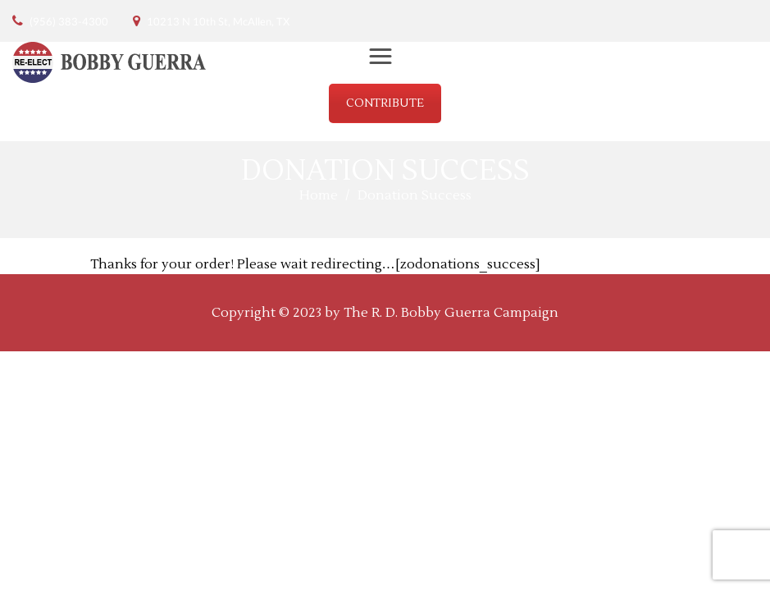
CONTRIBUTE (385, 103)
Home (318, 195)
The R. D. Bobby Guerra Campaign (451, 313)
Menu (388, 60)
